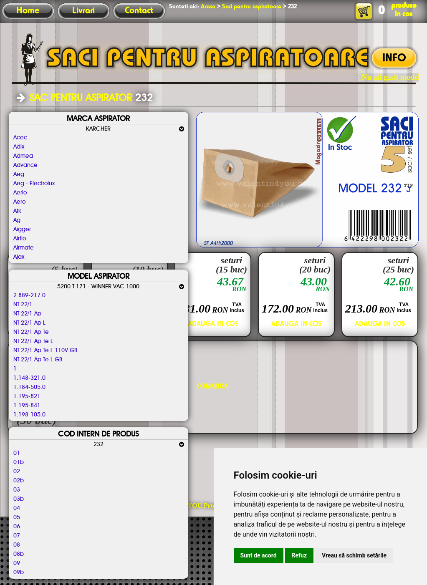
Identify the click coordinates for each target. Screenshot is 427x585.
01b (18, 462)
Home (27, 11)
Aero (19, 202)
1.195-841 (26, 405)
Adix (18, 147)
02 (16, 471)
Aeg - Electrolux (34, 184)
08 (16, 545)
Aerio (20, 193)
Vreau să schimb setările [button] (354, 555)
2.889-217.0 (29, 295)
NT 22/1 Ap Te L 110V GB (45, 350)
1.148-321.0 (29, 378)
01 (16, 453)
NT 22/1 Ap (27, 314)
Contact (139, 11)
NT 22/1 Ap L (29, 323)
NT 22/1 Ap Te (31, 332)
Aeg (18, 174)
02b (18, 481)
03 (16, 490)
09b (18, 572)
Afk (17, 211)
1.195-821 (26, 396)
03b (18, 499)
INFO (394, 58)
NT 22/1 (23, 305)
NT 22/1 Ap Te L (33, 341)
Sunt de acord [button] (258, 555)
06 (16, 527)
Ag (16, 220)
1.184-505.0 (29, 387)
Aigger (22, 229)
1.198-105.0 (29, 415)
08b (18, 554)
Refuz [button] (299, 555)
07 (16, 536)
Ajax (18, 257)
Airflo (19, 239)
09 (16, 563)
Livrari (83, 11)
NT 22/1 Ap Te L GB (37, 360)
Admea (23, 156)
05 (16, 517)
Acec (20, 138)
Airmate (23, 248)
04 (16, 508)
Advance (25, 165)
